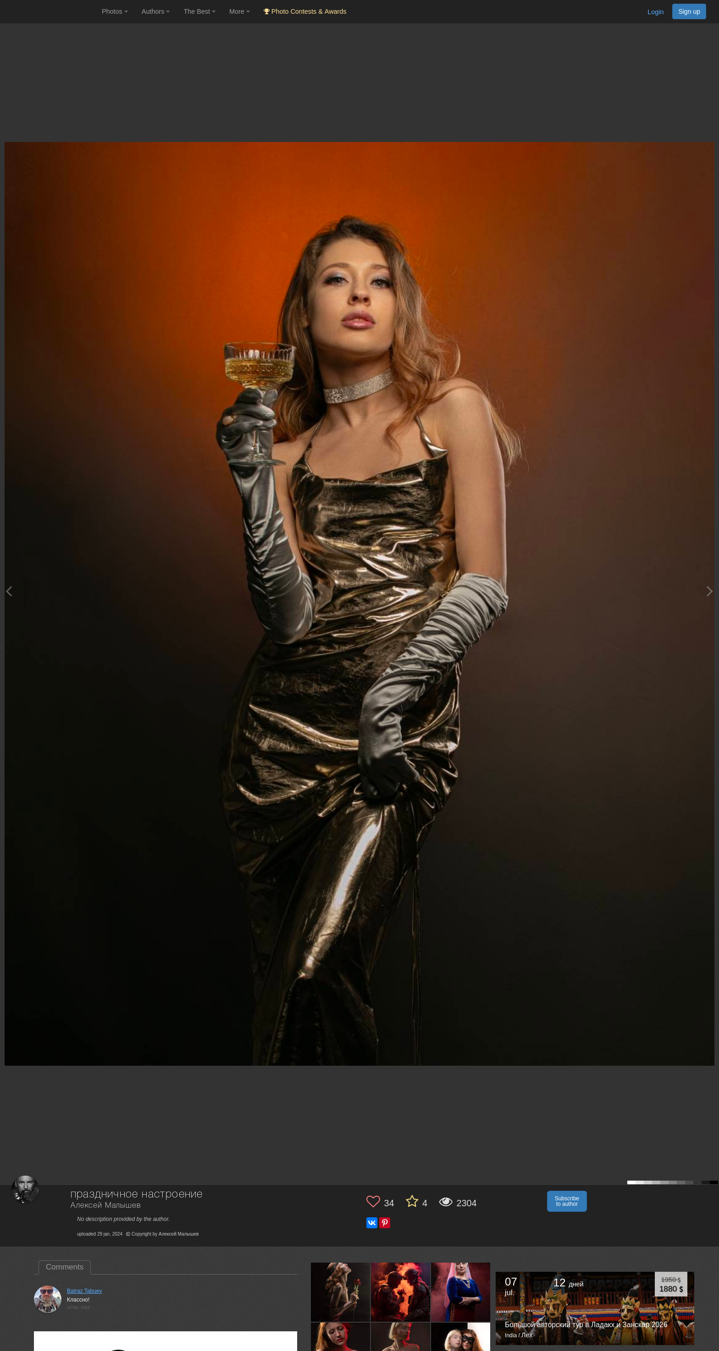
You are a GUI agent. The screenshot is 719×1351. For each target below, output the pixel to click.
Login (655, 12)
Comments (64, 1267)
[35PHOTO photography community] (49, 12)
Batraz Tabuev (84, 1291)
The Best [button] (199, 11)
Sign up (689, 11)
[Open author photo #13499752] (461, 1292)
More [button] (239, 11)
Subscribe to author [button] (567, 1201)
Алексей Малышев (106, 1205)
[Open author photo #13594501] (341, 1292)
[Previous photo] (9, 591)
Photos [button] (115, 11)
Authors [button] (156, 11)
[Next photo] (710, 591)
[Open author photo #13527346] (401, 1292)
